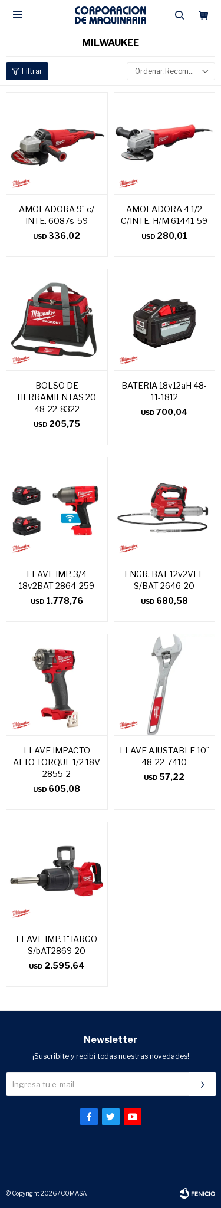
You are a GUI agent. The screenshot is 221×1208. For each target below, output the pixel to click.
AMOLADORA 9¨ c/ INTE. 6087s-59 (56, 215)
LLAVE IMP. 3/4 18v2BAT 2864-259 (56, 580)
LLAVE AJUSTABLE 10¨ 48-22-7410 (164, 756)
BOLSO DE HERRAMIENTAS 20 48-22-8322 (56, 397)
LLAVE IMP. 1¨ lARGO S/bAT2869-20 (56, 945)
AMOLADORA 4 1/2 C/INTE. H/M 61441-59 (164, 215)
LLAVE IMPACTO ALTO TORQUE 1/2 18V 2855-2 (56, 762)
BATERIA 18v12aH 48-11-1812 (164, 391)
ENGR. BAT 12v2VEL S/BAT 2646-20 (164, 580)
